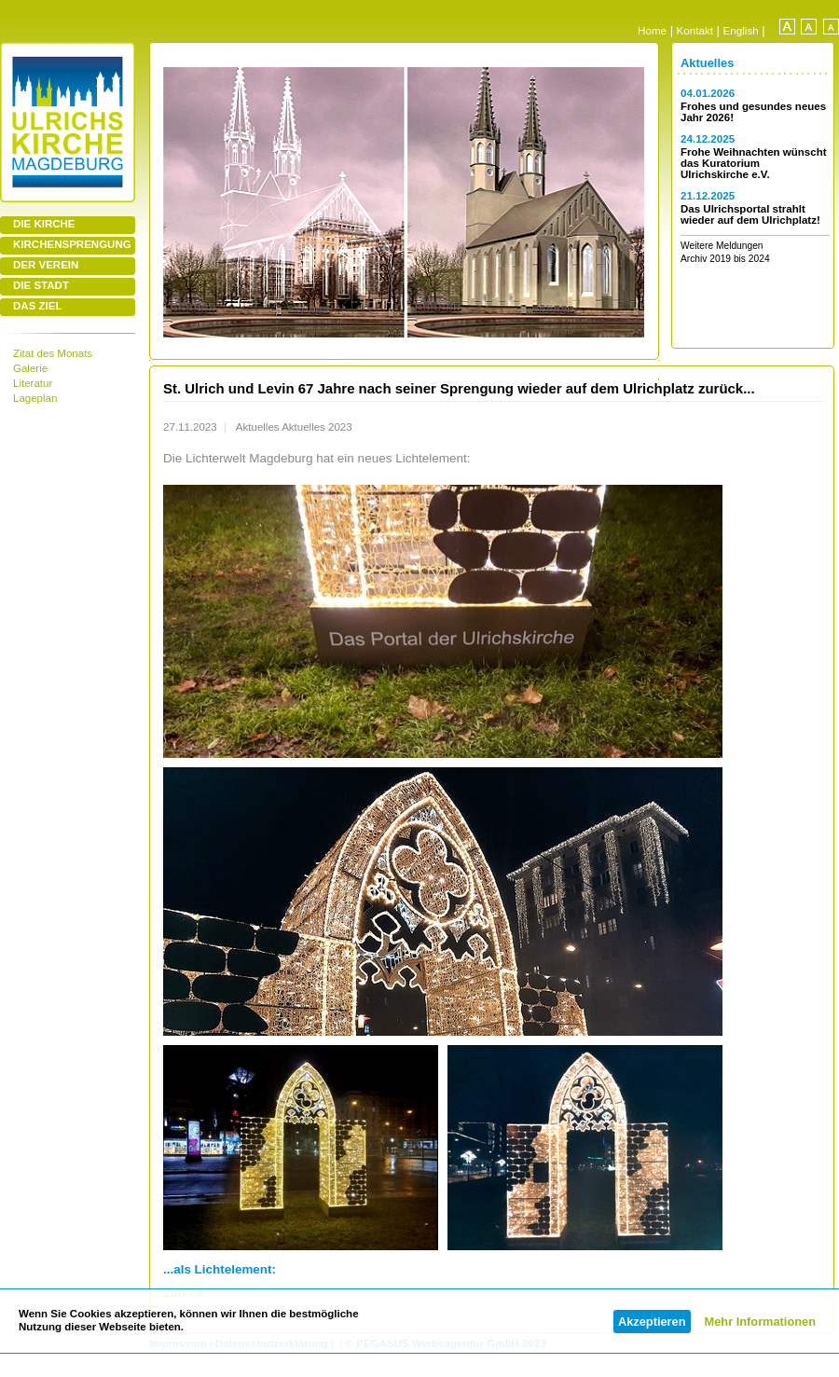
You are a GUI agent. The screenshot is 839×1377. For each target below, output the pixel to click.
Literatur (32, 383)
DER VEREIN (45, 264)
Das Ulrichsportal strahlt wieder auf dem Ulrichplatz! (750, 214)
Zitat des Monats (52, 353)
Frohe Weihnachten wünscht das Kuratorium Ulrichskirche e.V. (754, 163)
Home (652, 30)
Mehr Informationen (760, 1322)
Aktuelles (707, 63)
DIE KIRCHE (44, 223)
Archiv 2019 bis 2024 (725, 259)
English (741, 30)
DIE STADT (41, 285)
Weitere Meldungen (722, 246)
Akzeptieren (652, 1322)
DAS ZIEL (37, 305)
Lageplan (35, 398)
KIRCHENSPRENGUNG (72, 244)
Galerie (30, 368)
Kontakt (695, 30)
